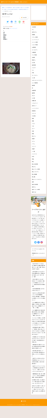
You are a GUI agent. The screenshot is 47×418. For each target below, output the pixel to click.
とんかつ (34, 68)
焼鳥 (33, 122)
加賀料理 (9, 7)
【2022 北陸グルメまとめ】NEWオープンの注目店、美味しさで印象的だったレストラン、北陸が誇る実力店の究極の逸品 (38, 286)
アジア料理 (34, 55)
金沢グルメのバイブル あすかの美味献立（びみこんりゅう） (20, 2)
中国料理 (34, 52)
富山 (33, 163)
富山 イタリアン (35, 173)
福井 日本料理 (35, 186)
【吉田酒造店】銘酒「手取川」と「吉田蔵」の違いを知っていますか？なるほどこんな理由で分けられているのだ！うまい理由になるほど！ (38, 336)
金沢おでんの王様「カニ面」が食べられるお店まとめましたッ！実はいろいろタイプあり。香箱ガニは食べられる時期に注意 (38, 401)
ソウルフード (35, 104)
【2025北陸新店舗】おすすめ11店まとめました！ (38, 292)
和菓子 (33, 140)
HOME (23, 413)
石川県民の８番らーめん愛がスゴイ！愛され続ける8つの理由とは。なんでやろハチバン (38, 392)
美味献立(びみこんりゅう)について (38, 256)
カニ (33, 70)
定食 (33, 132)
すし (33, 29)
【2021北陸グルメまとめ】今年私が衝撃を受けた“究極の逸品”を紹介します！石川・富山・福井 (38, 277)
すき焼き (34, 117)
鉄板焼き (34, 112)
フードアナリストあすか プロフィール (38, 252)
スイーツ (34, 148)
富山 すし (34, 168)
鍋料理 (33, 93)
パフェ (33, 145)
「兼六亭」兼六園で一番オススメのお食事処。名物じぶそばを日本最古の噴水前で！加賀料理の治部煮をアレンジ (15, 9)
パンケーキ (34, 155)
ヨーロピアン (35, 50)
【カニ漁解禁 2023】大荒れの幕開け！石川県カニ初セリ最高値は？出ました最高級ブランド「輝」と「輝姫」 (38, 308)
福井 (33, 184)
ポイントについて (13, 28)
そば (33, 127)
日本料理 (34, 27)
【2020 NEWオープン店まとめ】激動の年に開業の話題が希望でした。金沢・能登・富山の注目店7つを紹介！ (38, 269)
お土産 (33, 63)
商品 (33, 160)
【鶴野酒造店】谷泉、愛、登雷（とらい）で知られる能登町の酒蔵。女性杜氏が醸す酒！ (38, 384)
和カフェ (34, 137)
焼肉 (33, 119)
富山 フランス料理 (36, 171)
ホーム (5, 7)
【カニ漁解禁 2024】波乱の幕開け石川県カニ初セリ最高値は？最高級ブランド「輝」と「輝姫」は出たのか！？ (38, 316)
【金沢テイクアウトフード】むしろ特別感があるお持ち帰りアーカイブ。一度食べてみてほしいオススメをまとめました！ (38, 376)
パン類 (33, 153)
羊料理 (33, 57)
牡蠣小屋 (34, 101)
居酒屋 (33, 34)
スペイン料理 (35, 42)
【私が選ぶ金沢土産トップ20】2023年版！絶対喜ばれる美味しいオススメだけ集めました (38, 359)
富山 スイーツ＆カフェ (37, 181)
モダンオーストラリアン (37, 81)
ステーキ (34, 114)
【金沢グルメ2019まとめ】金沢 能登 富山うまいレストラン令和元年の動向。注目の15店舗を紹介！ (38, 367)
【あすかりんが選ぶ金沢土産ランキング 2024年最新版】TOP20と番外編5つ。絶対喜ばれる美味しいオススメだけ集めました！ (38, 300)
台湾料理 (34, 47)
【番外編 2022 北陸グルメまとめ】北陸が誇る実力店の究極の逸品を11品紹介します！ (38, 352)
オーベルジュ (35, 75)
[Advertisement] (15, 51)
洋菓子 (33, 150)
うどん (33, 124)
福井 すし (34, 189)
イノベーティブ (35, 39)
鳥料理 (33, 86)
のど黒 (33, 99)
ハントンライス (35, 109)
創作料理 (34, 65)
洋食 (33, 73)
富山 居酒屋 (34, 176)
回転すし (34, 60)
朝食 (33, 135)
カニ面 (33, 78)
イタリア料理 (35, 45)
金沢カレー (34, 106)
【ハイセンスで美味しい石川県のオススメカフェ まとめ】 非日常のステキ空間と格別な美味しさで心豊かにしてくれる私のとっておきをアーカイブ (38, 326)
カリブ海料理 (35, 83)
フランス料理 (35, 37)
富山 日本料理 (35, 166)
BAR (33, 158)
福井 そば (34, 194)
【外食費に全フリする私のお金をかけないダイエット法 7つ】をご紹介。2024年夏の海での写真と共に (38, 345)
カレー (33, 130)
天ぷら (33, 96)
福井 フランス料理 (36, 191)
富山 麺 (33, 179)
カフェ (33, 142)
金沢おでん (34, 32)
